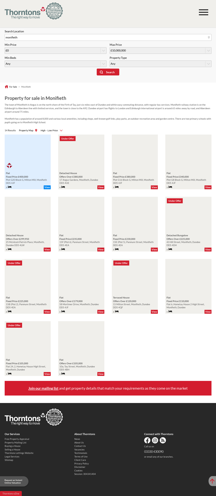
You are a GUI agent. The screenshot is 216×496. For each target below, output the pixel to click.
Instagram (155, 440)
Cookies (78, 470)
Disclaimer (79, 467)
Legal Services (12, 456)
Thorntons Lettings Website (19, 453)
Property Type (118, 57)
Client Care (80, 460)
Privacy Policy (81, 463)
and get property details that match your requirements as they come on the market (108, 388)
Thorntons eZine (10, 493)
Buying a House (13, 446)
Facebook (147, 440)
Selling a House (12, 449)
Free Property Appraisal (17, 439)
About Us (79, 442)
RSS (163, 440)
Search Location (14, 31)
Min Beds (10, 57)
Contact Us (80, 446)
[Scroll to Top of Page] (212, 481)
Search (110, 72)
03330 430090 (153, 451)
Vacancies (79, 449)
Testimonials (80, 453)
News (77, 439)
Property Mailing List (15, 442)
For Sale (13, 86)
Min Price (10, 44)
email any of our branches (160, 456)
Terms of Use (81, 456)
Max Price (116, 44)
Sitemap (9, 460)
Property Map (26, 130)
